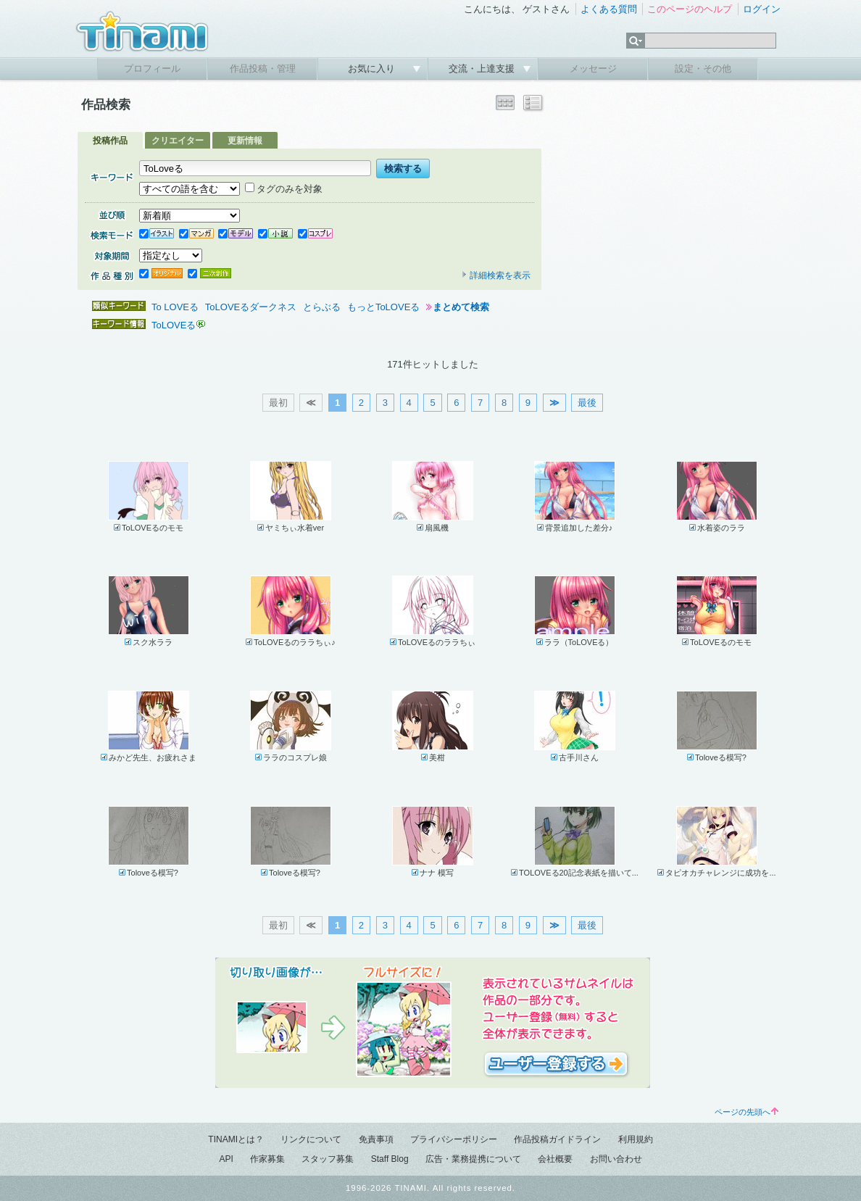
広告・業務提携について (473, 1159)
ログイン (762, 9)
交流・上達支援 (483, 68)
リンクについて (310, 1139)
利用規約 (635, 1139)
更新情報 (245, 141)
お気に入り (373, 68)
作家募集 (267, 1159)
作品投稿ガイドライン (557, 1139)
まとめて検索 (461, 307)
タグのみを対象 (284, 188)
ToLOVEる (173, 325)
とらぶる (322, 307)
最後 (587, 402)
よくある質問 (609, 9)
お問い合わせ (616, 1159)
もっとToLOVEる (383, 307)
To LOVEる (175, 307)
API (226, 1159)
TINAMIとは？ (236, 1139)
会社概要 (555, 1159)
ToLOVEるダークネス (250, 307)
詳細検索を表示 (496, 275)
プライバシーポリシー (453, 1139)
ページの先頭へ (746, 1112)
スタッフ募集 (327, 1159)
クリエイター (177, 141)
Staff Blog (390, 1159)
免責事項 (376, 1139)
